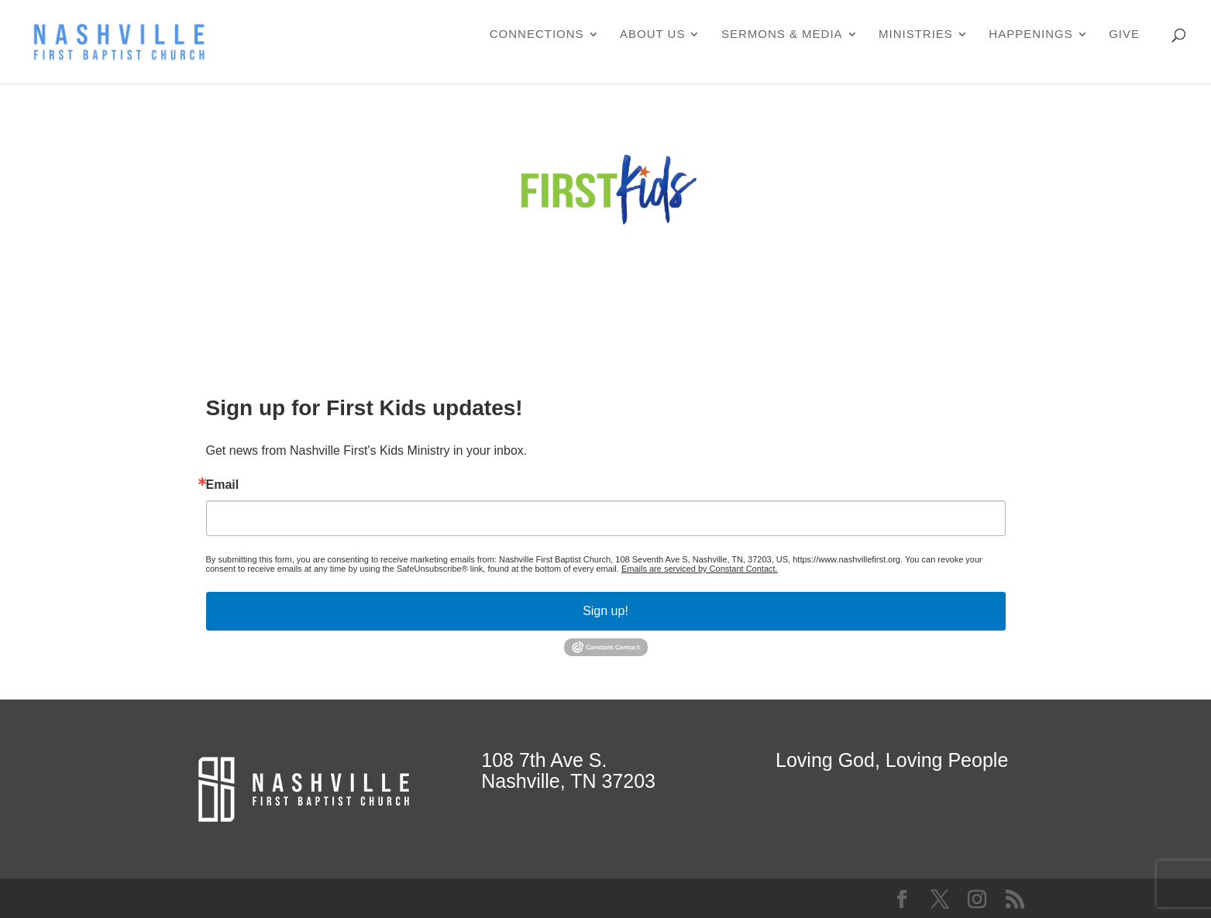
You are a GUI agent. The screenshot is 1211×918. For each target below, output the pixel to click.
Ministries (916, 34)
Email (222, 485)
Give (1124, 34)
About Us (652, 34)
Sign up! (605, 610)
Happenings (1030, 34)
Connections (537, 34)
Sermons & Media (782, 34)
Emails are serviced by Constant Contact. (699, 568)
